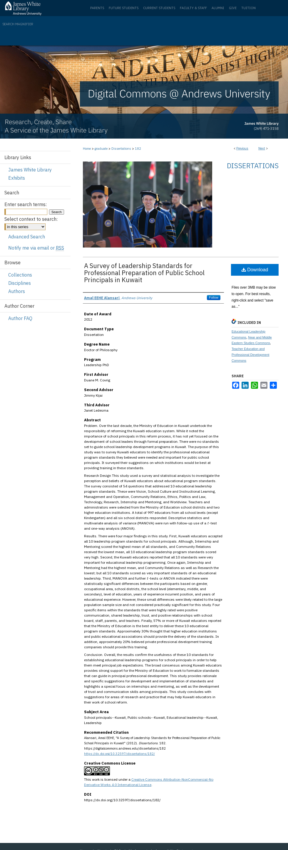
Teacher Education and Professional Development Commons (250, 354)
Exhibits (16, 178)
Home (87, 149)
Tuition (248, 8)
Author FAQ (20, 318)
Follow (213, 297)
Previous (242, 148)
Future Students (123, 8)
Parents (97, 8)
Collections (20, 275)
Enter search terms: (25, 204)
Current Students (159, 8)
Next (261, 148)
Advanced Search (26, 237)
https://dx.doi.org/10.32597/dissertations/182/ (119, 754)
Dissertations (121, 149)
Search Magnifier (17, 24)
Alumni (218, 8)
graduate (101, 149)
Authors (16, 291)
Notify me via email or (36, 248)
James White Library (30, 170)
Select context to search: (31, 219)
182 (138, 149)
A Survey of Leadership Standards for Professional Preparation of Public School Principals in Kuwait (144, 272)
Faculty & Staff (193, 8)
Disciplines (19, 283)
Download (255, 269)
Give (233, 8)
